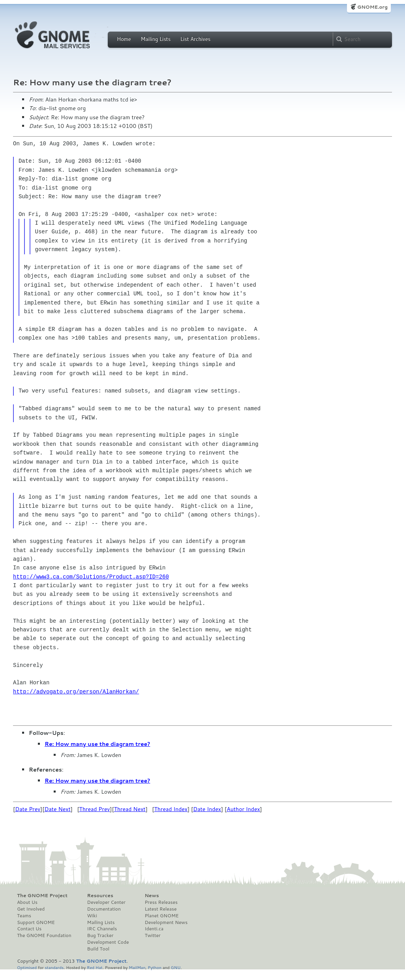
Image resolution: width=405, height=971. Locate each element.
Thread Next (130, 809)
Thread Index (171, 809)
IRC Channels (102, 929)
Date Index (207, 809)
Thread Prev (94, 809)
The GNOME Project (42, 895)
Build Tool (98, 949)
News (151, 895)
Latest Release (160, 909)
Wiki (92, 916)
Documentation (104, 909)
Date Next (57, 809)
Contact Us (29, 929)
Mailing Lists (156, 39)
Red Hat (95, 967)
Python (154, 967)
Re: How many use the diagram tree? (97, 744)
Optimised (27, 967)
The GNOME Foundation (44, 935)
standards (54, 967)
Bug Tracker (100, 935)
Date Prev (27, 809)
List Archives (195, 39)
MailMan (137, 967)
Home (124, 39)
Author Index (243, 809)
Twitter (152, 935)
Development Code (108, 942)
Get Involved (31, 909)
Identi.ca (153, 929)
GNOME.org (372, 7)
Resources (100, 895)
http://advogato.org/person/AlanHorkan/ (76, 691)
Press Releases (160, 902)
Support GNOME (36, 922)
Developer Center (106, 902)
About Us (27, 902)
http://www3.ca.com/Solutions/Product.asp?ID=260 (91, 576)
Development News (166, 922)
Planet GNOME (161, 916)
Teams (24, 916)
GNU (176, 967)
